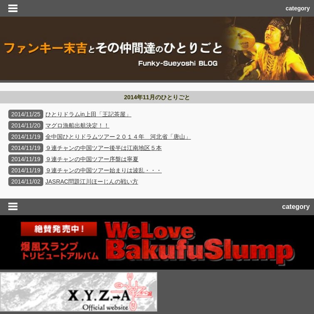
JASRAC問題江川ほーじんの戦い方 (91, 181)
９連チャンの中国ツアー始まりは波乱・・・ (103, 170)
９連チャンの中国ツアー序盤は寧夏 (91, 159)
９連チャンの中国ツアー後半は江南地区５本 (103, 148)
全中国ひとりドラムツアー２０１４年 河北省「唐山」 (118, 136)
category (298, 8)
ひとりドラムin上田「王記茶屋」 (88, 114)
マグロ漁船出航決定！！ (77, 125)
